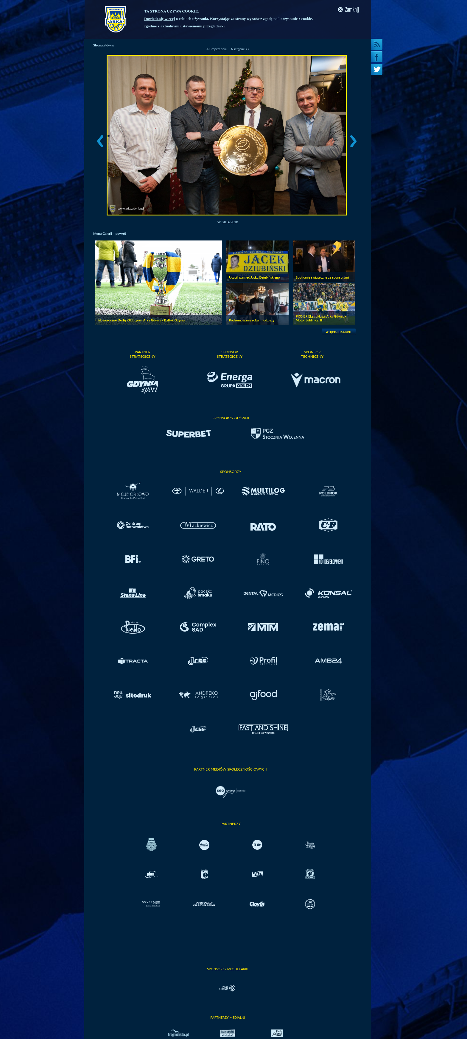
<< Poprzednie (216, 49)
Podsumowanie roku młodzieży (251, 320)
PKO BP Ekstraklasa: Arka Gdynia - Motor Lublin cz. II (321, 318)
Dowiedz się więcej (159, 18)
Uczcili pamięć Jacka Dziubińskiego (254, 277)
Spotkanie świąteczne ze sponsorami (322, 277)
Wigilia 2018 (227, 222)
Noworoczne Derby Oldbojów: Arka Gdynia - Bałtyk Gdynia (141, 320)
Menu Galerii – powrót (109, 233)
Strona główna (103, 45)
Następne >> (240, 49)
